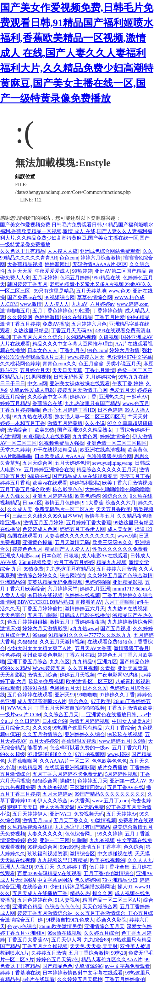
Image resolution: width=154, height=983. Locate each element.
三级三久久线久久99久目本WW (47, 516)
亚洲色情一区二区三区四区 (116, 443)
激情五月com (36, 820)
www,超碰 (118, 754)
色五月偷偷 (91, 363)
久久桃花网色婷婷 (20, 363)
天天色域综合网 (100, 906)
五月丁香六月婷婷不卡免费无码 (67, 774)
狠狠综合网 (45, 780)
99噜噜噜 (87, 694)
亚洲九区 (107, 661)
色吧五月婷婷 (75, 277)
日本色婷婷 (110, 410)
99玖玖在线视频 (125, 734)
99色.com (97, 350)
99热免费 (34, 569)
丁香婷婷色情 (107, 310)
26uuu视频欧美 (35, 562)
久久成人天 (19, 509)
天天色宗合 (12, 615)
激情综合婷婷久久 (37, 575)
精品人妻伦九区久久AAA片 (111, 959)
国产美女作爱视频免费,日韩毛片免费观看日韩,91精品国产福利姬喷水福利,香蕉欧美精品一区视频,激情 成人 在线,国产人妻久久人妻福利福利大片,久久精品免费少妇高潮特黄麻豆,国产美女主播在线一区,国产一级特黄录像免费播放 (76, 53)
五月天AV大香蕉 (93, 648)
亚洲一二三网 (55, 840)
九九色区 (60, 661)
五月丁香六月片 (129, 747)
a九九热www (84, 628)
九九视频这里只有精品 (62, 860)
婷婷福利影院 (85, 483)
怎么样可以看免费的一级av (80, 747)
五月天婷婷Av (121, 814)
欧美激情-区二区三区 (89, 681)
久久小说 (95, 423)
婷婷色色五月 (27, 549)
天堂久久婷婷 (15, 449)
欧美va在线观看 (49, 483)
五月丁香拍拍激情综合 (109, 873)
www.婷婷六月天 (86, 357)
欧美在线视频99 (107, 860)
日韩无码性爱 (68, 377)
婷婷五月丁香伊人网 (82, 529)
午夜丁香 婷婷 (128, 383)
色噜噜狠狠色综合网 (109, 456)
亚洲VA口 (60, 814)
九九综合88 (96, 939)
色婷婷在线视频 (82, 595)
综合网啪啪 (72, 575)
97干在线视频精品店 (55, 449)
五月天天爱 (19, 271)
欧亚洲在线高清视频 (102, 449)
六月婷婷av (102, 304)
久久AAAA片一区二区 (64, 761)
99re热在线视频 (64, 933)
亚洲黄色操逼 (37, 542)
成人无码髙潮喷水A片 (41, 701)
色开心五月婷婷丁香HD (68, 410)
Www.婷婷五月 (48, 668)
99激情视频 (103, 820)
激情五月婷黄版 (65, 423)
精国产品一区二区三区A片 (111, 900)
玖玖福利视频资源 (47, 853)
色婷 (32, 840)
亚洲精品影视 (128, 582)
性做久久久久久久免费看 (120, 549)
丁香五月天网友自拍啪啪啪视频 (70, 708)
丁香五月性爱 (110, 317)
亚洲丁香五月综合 (27, 661)
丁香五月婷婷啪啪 (20, 410)
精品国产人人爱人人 (67, 549)
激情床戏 (10, 628)
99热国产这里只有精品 (77, 727)
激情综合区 (82, 853)
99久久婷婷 (110, 833)
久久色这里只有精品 (22, 251)
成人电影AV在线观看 (104, 555)
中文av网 (37, 383)
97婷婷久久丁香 (117, 694)
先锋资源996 (88, 966)
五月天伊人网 (66, 939)
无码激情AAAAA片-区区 (99, 264)
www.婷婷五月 (115, 741)
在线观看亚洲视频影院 (70, 767)
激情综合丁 (19, 430)
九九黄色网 (84, 436)
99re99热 (69, 847)
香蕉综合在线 (47, 403)
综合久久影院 (111, 919)
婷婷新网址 (57, 264)
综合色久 (79, 701)
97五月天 (44, 867)
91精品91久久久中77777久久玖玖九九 (89, 635)
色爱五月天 (122, 390)
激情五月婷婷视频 (89, 721)
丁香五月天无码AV (72, 330)
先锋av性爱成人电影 (32, 390)
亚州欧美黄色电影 (42, 655)
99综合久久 (115, 496)
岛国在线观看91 (24, 535)
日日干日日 (12, 383)
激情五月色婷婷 (62, 502)
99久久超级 (12, 754)
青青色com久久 (59, 363)
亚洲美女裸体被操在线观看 (80, 383)
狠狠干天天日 (22, 807)
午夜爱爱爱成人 (52, 271)
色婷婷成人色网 (40, 529)
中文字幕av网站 (54, 880)
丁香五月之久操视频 (45, 946)
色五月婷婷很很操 (27, 622)
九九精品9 (83, 661)
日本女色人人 (42, 350)
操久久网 (102, 893)
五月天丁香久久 (71, 820)
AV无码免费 (90, 807)
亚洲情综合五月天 (104, 926)
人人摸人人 (56, 304)
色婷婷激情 (47, 317)
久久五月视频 (83, 668)
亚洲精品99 (12, 582)
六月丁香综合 (120, 727)
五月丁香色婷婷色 (52, 310)
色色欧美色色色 (109, 761)
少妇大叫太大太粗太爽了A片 (40, 648)
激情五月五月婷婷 (43, 522)
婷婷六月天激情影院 (45, 628)
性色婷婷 (10, 655)
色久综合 (134, 847)
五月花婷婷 (45, 277)
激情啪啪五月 (15, 310)
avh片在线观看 (38, 979)
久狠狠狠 (27, 641)
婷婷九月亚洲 (95, 588)
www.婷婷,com (133, 304)
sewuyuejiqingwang (112, 463)
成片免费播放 (112, 767)
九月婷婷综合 (101, 377)
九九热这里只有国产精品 (92, 403)
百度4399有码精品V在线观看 (49, 873)
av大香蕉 (80, 800)
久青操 (107, 668)
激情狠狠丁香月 (131, 648)
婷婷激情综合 (115, 436)
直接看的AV (88, 602)
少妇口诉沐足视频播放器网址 (82, 886)
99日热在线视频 (45, 595)
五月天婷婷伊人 (29, 814)
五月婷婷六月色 (89, 324)
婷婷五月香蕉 (15, 483)
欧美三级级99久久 (112, 542)
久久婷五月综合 (101, 933)
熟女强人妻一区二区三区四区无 (90, 416)
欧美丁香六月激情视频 (127, 483)
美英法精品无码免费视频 (55, 582)
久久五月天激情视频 (62, 641)
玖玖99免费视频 (46, 681)
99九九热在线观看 (32, 416)
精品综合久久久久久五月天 (106, 469)
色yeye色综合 (22, 926)
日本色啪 (51, 555)
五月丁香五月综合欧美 (25, 489)
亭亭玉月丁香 (135, 476)
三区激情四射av (87, 787)
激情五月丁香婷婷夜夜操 (77, 622)
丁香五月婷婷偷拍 (42, 608)
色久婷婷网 (87, 880)
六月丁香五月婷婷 (74, 562)
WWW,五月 (19, 708)
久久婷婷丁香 (72, 867)
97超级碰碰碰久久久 (50, 754)
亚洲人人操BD (16, 867)
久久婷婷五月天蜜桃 (79, 979)
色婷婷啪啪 (97, 582)
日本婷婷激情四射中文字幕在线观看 (82, 972)
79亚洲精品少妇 (119, 880)
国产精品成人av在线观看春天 (84, 476)
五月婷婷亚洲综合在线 (49, 469)
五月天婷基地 (91, 291)
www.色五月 (136, 403)
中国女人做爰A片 (131, 721)
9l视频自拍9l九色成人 (70, 919)
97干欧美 (101, 701)
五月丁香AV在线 (125, 787)
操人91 (125, 886)
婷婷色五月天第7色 (57, 959)
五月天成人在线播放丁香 (40, 893)
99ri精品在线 (106, 277)
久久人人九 (140, 860)
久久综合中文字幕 (47, 396)
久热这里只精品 (31, 330)
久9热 (139, 741)
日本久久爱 (94, 688)
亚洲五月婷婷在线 (52, 496)
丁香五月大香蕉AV (28, 939)
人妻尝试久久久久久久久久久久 (80, 535)
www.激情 (31, 304)
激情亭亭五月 (100, 516)
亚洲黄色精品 (27, 906)
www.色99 (120, 291)
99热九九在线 (133, 377)
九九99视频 (102, 840)
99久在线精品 (77, 317)
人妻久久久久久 (45, 833)
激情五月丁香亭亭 (101, 847)
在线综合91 (34, 886)
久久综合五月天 (61, 714)
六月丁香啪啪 (119, 602)
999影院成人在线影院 (46, 436)
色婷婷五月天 (92, 780)
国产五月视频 (115, 628)
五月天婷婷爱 (44, 741)
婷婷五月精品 (15, 403)
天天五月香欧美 (113, 509)
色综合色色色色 (62, 906)
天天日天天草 (67, 370)
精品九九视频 (111, 562)
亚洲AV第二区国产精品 (120, 271)
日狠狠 (71, 555)
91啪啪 (79, 840)
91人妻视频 (67, 900)
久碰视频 (109, 337)
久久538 (41, 727)
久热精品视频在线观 (29, 827)
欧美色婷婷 (87, 496)
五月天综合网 (37, 463)
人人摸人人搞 (62, 251)
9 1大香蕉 (92, 502)
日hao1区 (32, 502)
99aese (39, 635)
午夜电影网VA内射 (118, 675)
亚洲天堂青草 (133, 668)
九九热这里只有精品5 (70, 569)
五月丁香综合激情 (89, 953)
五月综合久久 (15, 727)
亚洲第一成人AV (128, 780)
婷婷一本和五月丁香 (22, 423)
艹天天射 (138, 416)
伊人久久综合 (52, 800)
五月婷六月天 (35, 370)
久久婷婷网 (19, 317)
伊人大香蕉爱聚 (57, 807)
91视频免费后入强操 (61, 443)
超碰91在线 (34, 688)
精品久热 (80, 893)
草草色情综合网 (94, 297)
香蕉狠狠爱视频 (78, 741)
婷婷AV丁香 (83, 396)
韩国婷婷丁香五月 (27, 284)
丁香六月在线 (80, 655)
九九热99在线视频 (127, 608)
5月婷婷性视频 (121, 774)
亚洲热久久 (111, 396)
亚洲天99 (65, 694)
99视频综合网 (60, 297)
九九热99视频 (52, 787)
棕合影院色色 (67, 489)
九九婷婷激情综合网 (130, 622)
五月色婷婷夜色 (34, 900)
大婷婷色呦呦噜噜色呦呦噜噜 (117, 489)
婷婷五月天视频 (77, 675)
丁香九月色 (72, 350)
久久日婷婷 (27, 721)
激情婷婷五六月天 (85, 608)
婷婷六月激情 (124, 350)
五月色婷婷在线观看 (29, 694)
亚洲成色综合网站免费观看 (110, 251)
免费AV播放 (55, 324)
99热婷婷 (82, 271)
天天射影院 (12, 675)
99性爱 (82, 310)
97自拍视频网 (90, 754)
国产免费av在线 (24, 297)
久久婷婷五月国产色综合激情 (120, 575)
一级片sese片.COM (20, 714)
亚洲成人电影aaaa (19, 555)
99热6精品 (138, 317)
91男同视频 (38, 377)
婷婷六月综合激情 (100, 257)
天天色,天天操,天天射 (94, 946)
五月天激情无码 (72, 542)
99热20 (118, 953)
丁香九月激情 (100, 370)
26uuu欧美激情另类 (60, 926)
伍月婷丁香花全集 (109, 867)
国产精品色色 (57, 966)
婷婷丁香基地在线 (20, 972)
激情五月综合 (42, 675)
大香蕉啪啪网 (22, 761)
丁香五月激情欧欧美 (129, 708)
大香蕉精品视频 (24, 264)
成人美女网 (120, 529)
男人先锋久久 (15, 496)
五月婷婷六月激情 (116, 569)
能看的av (37, 747)
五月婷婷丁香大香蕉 (88, 522)
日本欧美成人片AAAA (59, 456)
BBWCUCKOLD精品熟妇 (45, 602)
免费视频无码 (89, 814)
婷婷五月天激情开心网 (82, 390)
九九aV (80, 304)
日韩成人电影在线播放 (85, 615)
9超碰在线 (38, 476)
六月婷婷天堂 (62, 588)
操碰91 (67, 780)
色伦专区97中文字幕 (129, 357)
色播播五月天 (65, 688)
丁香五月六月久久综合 (38, 337)
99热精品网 (29, 767)
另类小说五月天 (123, 363)
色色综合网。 (80, 833)
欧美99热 (45, 430)
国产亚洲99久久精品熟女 (85, 430)
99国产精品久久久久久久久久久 (110, 794)
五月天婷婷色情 (72, 463)
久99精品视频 (81, 337)
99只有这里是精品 (54, 291)
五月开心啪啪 (42, 615)
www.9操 (127, 535)
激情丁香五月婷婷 (20, 324)
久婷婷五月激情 (48, 953)
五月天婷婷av (57, 794)
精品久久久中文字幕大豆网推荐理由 (72, 343)
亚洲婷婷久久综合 (85, 734)
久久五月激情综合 (42, 734)
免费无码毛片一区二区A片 (64, 509)
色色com (68, 257)
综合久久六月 (121, 502)
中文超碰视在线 (115, 853)
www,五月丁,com (110, 800)
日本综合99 (54, 721)
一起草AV (137, 396)
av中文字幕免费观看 (127, 966)
